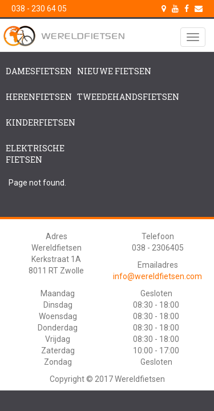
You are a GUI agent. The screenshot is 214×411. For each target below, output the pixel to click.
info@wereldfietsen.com (157, 276)
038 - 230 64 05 (39, 8)
